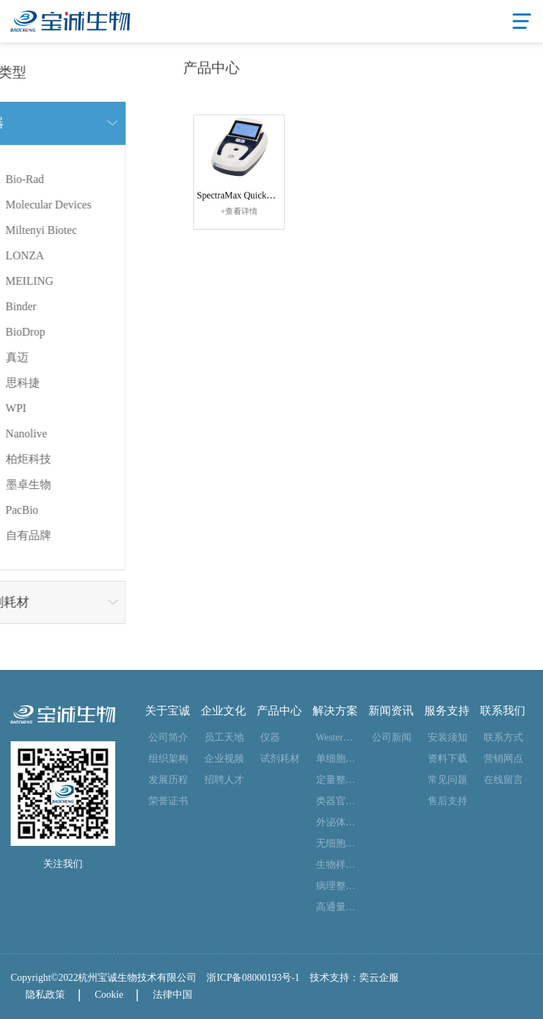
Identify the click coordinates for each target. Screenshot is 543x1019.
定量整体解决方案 (337, 779)
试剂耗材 (280, 758)
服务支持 (446, 711)
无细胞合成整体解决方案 (337, 843)
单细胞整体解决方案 (337, 758)
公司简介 (168, 737)
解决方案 (335, 711)
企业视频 (224, 758)
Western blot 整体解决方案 (337, 737)
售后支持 (447, 801)
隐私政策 (45, 994)
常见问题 (447, 779)
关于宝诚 (167, 711)
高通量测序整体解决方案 (337, 907)
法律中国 (172, 994)
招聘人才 (224, 779)
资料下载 (447, 758)
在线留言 (503, 779)
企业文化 (223, 711)
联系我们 (502, 711)
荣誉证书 (168, 801)
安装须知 (447, 737)
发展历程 (168, 779)
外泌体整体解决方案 (337, 822)
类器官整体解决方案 (337, 801)
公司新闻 (391, 737)
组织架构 (168, 758)
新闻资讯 (391, 711)
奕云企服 (379, 977)
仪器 (270, 737)
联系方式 (503, 737)
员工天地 (224, 737)
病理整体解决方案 (337, 885)
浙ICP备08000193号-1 (252, 977)
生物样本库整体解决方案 (337, 864)
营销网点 (503, 758)
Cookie (109, 994)
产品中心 (279, 711)
